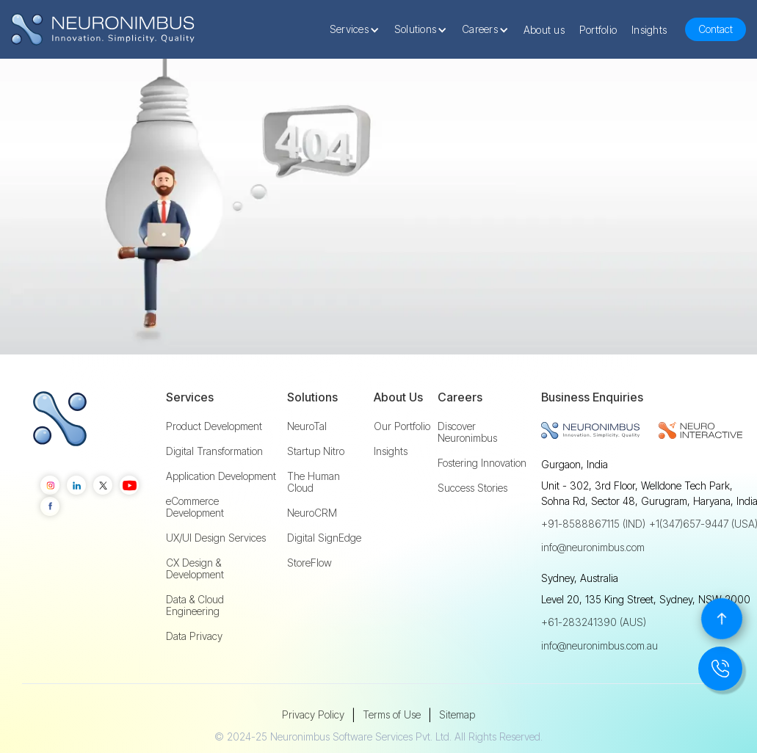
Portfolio (598, 29)
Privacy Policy (313, 714)
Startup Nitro (315, 451)
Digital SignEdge (324, 538)
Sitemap (457, 714)
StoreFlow (309, 563)
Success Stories (472, 488)
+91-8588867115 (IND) (593, 523)
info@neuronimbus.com (593, 547)
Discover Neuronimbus (467, 432)
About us (544, 29)
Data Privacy (194, 636)
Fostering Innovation (482, 463)
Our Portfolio (402, 426)
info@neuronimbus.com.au (599, 645)
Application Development (221, 476)
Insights (649, 29)
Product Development (214, 426)
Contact (715, 29)
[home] (103, 29)
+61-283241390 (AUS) (593, 622)
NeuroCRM (312, 513)
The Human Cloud (313, 482)
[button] (358, 29)
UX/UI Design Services (216, 538)
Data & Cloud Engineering (195, 605)
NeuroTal (307, 426)
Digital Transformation (214, 451)
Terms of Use (392, 714)
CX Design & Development (195, 569)
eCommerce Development (195, 507)
